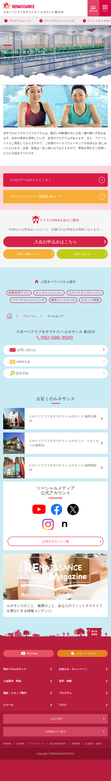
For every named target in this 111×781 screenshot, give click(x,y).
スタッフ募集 (90, 300)
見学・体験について (29, 254)
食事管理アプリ (18, 292)
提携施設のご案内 (55, 731)
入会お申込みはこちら (55, 241)
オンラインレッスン (49, 292)
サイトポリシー (37, 743)
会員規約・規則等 (93, 743)
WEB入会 (57, 362)
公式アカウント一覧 (55, 541)
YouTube (28, 653)
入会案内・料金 (12, 681)
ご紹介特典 (55, 718)
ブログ (63, 704)
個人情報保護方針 (58, 743)
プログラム (30, 316)
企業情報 (20, 743)
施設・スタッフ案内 (14, 692)
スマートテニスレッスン (85, 292)
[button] (55, 180)
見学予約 (57, 373)
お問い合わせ (82, 254)
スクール (8, 704)
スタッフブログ (82, 653)
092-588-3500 (57, 338)
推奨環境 (76, 743)
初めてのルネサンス (14, 669)
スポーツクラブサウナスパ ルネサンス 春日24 (33, 12)
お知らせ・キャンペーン (73, 669)
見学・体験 (65, 681)
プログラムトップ (20, 20)
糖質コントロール (63, 300)
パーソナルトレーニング (59, 20)
